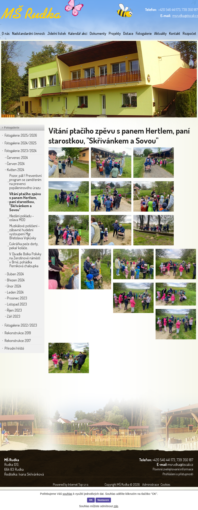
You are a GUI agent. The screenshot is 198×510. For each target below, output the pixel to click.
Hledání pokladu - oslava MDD (21, 218)
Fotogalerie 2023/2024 (20, 150)
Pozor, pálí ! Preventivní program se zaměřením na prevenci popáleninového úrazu (25, 181)
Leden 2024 (15, 292)
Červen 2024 (16, 163)
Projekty (115, 33)
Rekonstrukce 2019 (17, 333)
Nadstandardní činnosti (28, 33)
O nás (6, 33)
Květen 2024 (15, 169)
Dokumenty (98, 33)
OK (91, 500)
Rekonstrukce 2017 (17, 340)
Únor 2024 (14, 286)
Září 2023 (13, 316)
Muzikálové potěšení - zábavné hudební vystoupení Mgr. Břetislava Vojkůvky (24, 232)
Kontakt (174, 33)
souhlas (67, 493)
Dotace (128, 33)
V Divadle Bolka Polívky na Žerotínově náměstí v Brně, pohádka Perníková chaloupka (25, 260)
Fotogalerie (144, 33)
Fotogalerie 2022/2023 (20, 325)
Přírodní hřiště (14, 348)
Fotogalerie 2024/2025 (20, 143)
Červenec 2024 (17, 157)
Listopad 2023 (17, 304)
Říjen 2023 (14, 310)
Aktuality (160, 33)
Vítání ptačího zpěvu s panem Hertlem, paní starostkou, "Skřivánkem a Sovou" (25, 202)
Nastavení (103, 500)
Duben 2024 (15, 274)
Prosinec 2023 (17, 298)
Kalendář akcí (77, 33)
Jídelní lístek (56, 33)
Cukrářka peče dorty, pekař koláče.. (23, 246)
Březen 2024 (16, 280)
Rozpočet (189, 33)
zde (116, 506)
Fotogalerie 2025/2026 (20, 135)
